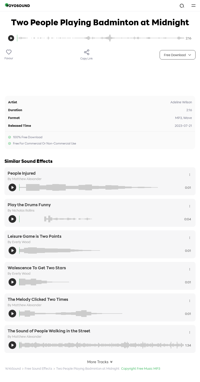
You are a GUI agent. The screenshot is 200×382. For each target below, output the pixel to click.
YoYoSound (13, 368)
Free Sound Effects (38, 368)
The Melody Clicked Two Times (38, 299)
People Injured (22, 173)
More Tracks (100, 361)
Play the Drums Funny (29, 204)
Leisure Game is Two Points (34, 236)
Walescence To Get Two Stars (37, 267)
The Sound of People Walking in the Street (49, 330)
